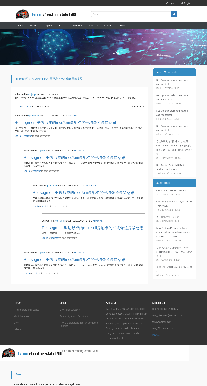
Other (16, 322)
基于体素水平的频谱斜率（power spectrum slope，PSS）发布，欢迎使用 (174, 251)
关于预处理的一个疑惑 (167, 217)
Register (188, 3)
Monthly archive (22, 316)
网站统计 (156, 335)
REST (62, 25)
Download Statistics (70, 310)
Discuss (33, 25)
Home (20, 25)
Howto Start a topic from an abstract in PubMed (79, 324)
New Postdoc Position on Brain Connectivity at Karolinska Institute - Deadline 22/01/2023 (174, 232)
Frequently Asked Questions (74, 316)
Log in (18, 106)
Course (109, 25)
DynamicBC (78, 25)
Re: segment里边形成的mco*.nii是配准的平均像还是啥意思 (65, 122)
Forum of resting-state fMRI (80, 351)
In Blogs (18, 329)
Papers (48, 25)
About (124, 25)
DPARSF (93, 25)
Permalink (73, 115)
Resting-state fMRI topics (26, 310)
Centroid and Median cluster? (171, 190)
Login (171, 3)
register (28, 106)
